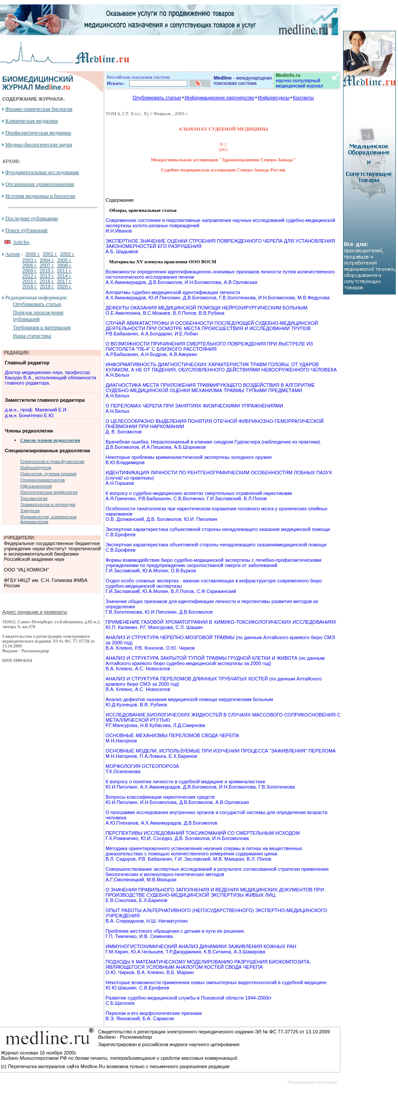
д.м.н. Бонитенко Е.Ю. (30, 415)
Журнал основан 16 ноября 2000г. (39, 1052)
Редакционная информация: (36, 298)
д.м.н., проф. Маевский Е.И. (36, 409)
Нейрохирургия (35, 467)
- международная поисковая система (243, 80)
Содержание (120, 200)
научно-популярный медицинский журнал (299, 80)
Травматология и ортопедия (47, 504)
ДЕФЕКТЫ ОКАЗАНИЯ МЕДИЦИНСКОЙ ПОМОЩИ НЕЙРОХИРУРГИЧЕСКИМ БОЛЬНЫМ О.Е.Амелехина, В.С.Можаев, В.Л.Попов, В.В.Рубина (206, 310)
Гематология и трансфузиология (52, 461)
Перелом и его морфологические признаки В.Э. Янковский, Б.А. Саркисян (154, 1016)
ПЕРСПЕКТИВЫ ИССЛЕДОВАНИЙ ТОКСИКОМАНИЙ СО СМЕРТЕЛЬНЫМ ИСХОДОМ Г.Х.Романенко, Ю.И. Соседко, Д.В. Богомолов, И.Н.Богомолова (203, 835)
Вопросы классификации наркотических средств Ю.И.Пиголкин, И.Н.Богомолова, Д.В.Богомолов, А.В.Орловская (177, 799)
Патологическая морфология (48, 492)
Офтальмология (36, 486)
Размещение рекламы (312, 1082)
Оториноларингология (42, 479)
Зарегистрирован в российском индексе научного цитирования (168, 1044)
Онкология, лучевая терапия (48, 473)
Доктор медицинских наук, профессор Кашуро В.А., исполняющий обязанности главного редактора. (50, 377)
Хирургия (30, 510)
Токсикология (33, 498)
